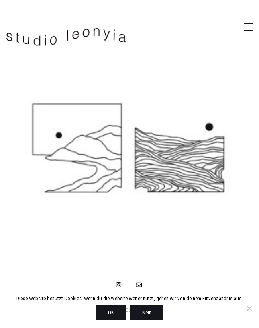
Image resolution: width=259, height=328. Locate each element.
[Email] (139, 284)
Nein (146, 312)
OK (111, 312)
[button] (240, 27)
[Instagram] (118, 284)
